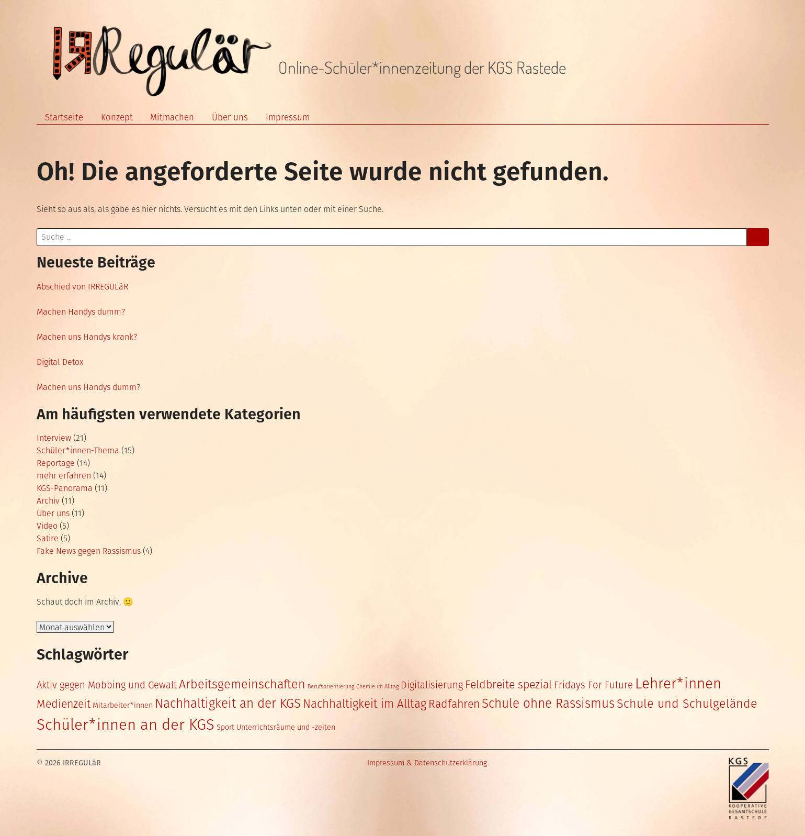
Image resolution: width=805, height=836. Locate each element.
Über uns (230, 117)
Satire (48, 538)
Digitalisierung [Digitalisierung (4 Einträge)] (432, 685)
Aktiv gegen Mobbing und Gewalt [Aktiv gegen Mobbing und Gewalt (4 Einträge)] (107, 685)
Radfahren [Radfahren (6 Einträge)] (454, 704)
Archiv (48, 501)
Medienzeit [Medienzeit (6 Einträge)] (63, 704)
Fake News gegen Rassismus (89, 551)
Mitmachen (172, 117)
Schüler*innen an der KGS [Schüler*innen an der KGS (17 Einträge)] (125, 725)
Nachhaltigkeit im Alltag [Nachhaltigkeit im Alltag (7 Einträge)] (364, 704)
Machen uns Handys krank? (87, 337)
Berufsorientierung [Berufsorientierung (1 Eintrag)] (331, 686)
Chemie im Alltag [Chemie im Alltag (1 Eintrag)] (377, 686)
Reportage (56, 463)
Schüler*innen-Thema (78, 450)
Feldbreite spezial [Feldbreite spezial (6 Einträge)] (508, 685)
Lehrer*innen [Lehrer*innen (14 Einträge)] (678, 683)
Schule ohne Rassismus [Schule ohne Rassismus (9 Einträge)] (548, 703)
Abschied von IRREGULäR (82, 287)
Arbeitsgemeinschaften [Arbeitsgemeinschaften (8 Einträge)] (242, 684)
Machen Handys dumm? (81, 312)
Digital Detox (60, 362)
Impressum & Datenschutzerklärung (427, 763)
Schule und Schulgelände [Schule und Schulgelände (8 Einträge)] (687, 703)
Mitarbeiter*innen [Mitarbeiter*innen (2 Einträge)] (123, 705)
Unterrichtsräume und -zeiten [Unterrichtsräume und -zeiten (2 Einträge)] (285, 727)
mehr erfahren (64, 476)
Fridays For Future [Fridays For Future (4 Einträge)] (593, 685)
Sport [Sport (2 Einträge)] (225, 727)
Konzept (117, 117)
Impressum (288, 117)
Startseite (64, 117)
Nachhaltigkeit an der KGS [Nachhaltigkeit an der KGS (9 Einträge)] (228, 703)
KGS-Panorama (65, 488)
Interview (54, 438)
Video (47, 526)
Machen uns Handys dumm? (88, 387)
